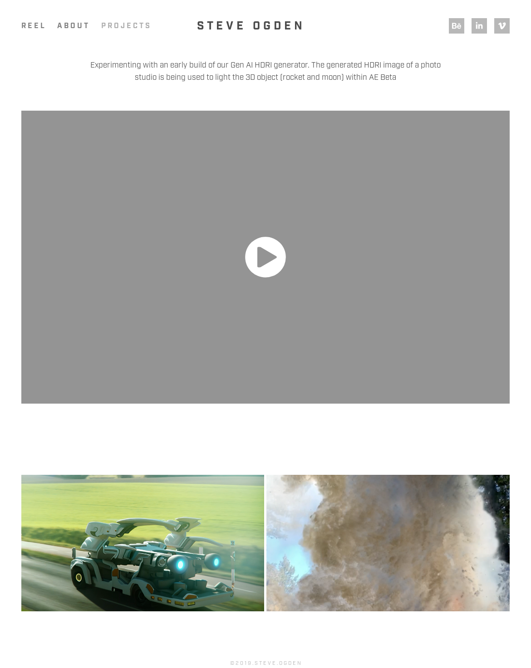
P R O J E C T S (125, 26)
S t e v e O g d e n (249, 26)
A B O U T (72, 26)
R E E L (32, 26)
